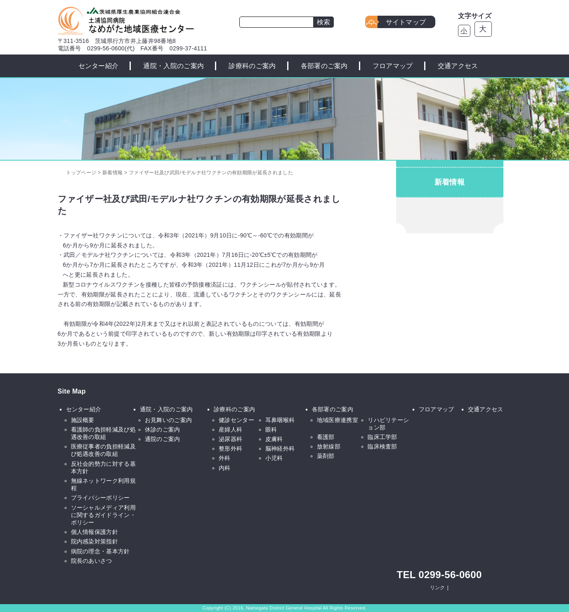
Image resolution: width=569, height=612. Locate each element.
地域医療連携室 (337, 420)
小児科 (274, 458)
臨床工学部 (382, 437)
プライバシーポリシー (100, 497)
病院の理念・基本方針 (100, 551)
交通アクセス (458, 65)
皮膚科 (274, 439)
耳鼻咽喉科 (280, 420)
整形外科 (230, 448)
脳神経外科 (280, 448)
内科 (225, 468)
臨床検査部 (382, 446)
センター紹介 (98, 65)
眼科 (271, 429)
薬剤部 (326, 456)
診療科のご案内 (252, 65)
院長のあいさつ (91, 560)
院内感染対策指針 (94, 541)
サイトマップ (406, 22)
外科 (225, 458)
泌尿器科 (230, 439)
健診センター (236, 420)
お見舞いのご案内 (168, 420)
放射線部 (328, 446)
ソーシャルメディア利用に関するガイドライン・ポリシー (103, 515)
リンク (437, 588)
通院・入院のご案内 (173, 65)
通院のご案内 (162, 439)
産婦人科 (230, 429)
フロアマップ (393, 65)
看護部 (326, 437)
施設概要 (82, 420)
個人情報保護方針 (94, 532)
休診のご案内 (162, 429)
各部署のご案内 (324, 65)
